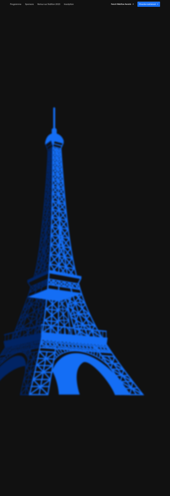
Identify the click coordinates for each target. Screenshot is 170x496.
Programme (15, 4)
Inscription (69, 4)
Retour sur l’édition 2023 (48, 4)
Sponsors (29, 4)
